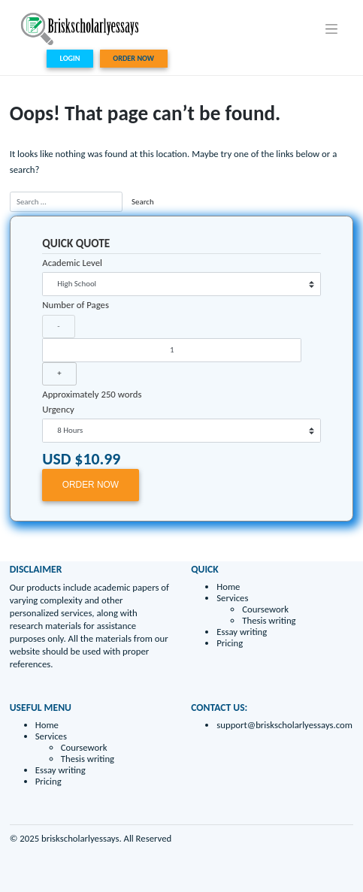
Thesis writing (268, 620)
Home (228, 586)
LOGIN (70, 58)
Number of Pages (75, 304)
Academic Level (72, 262)
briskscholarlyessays (80, 838)
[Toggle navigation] (332, 28)
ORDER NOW (133, 58)
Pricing (229, 643)
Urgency (58, 409)
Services (232, 597)
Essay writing (241, 631)
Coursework (265, 609)
